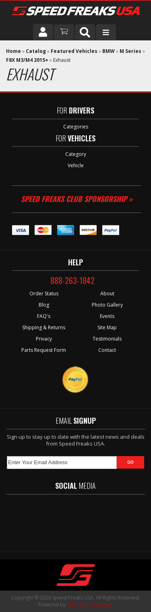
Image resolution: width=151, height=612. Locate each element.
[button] (85, 32)
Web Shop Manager (89, 604)
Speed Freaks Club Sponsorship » (76, 198)
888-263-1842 (72, 280)
